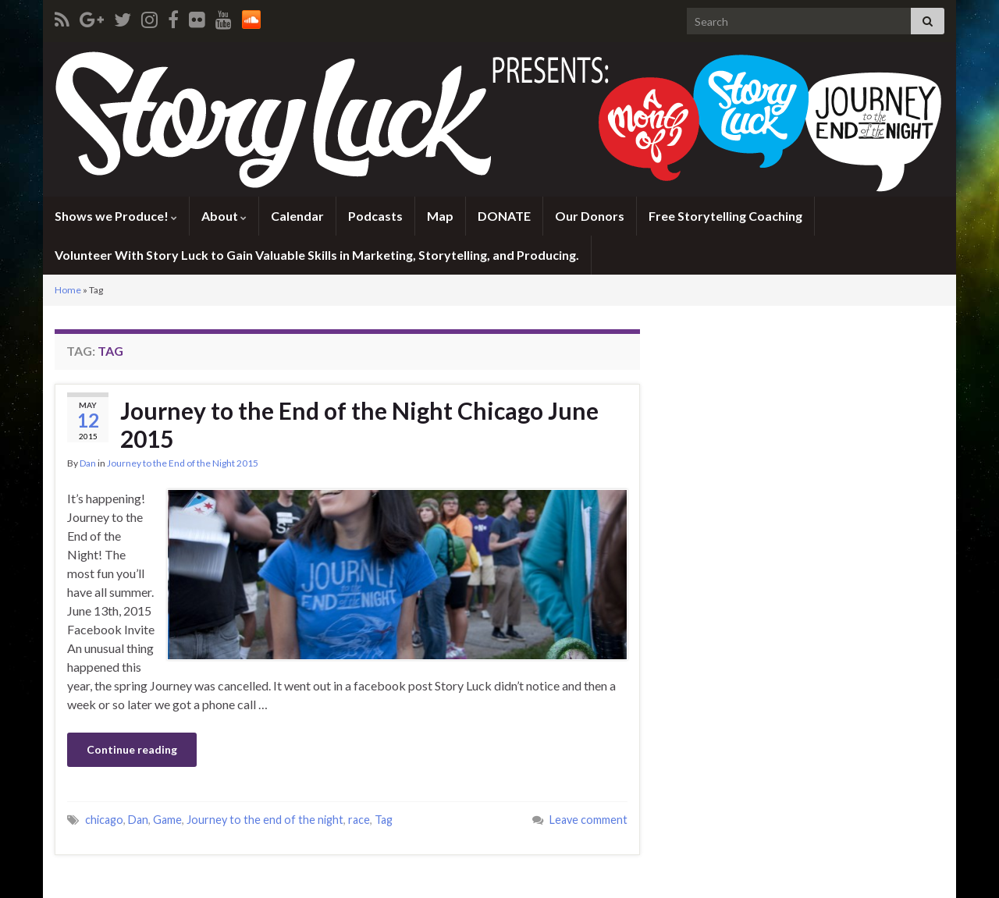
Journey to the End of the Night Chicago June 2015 (359, 424)
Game (167, 819)
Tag (384, 819)
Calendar (297, 215)
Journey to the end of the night (265, 819)
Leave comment (588, 819)
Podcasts (375, 215)
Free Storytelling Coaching (725, 215)
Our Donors (589, 215)
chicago (104, 819)
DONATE (504, 215)
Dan (88, 463)
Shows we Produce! (116, 215)
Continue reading (132, 749)
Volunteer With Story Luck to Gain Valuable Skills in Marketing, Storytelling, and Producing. (317, 254)
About (224, 215)
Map (440, 215)
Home (68, 290)
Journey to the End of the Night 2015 (182, 463)
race (359, 819)
